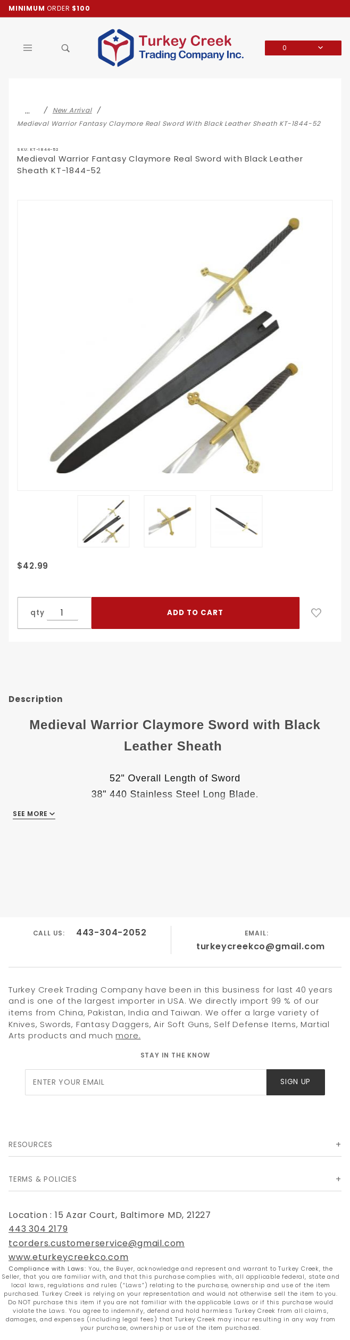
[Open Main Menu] (28, 48)
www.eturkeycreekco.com (69, 1257)
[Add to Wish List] (316, 613)
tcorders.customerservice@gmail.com (97, 1243)
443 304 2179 (38, 1229)
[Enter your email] (145, 1082)
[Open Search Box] (66, 48)
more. (127, 1035)
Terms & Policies (43, 1179)
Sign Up (295, 1082)
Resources (31, 1145)
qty (37, 613)
